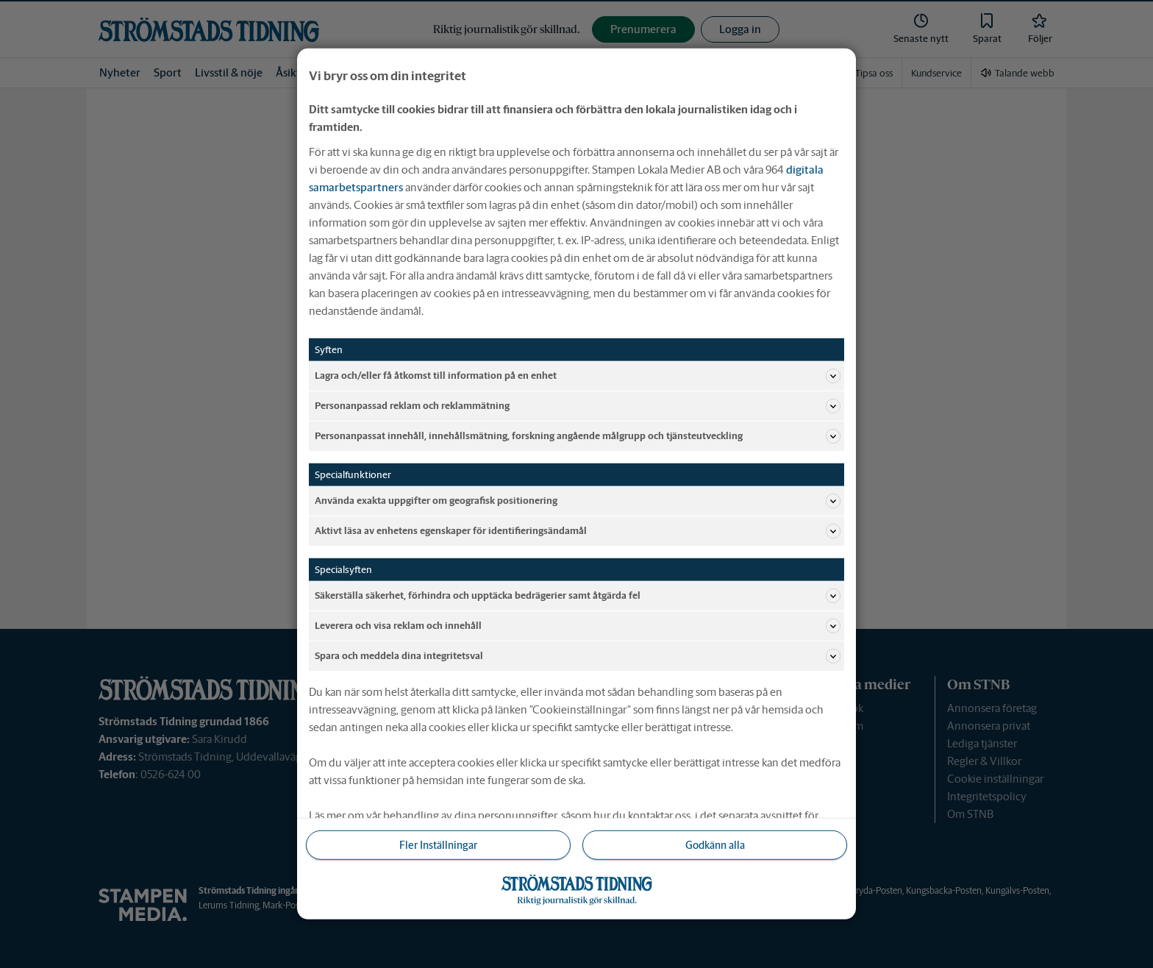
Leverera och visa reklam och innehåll (577, 626)
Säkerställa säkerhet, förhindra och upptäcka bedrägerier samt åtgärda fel (577, 595)
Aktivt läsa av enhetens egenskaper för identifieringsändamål (577, 531)
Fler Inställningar (438, 845)
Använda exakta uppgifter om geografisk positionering (577, 501)
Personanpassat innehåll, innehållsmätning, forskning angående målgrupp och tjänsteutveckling (577, 436)
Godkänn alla (715, 845)
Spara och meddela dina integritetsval (577, 656)
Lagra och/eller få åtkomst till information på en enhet (577, 376)
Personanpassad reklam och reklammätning (577, 406)
